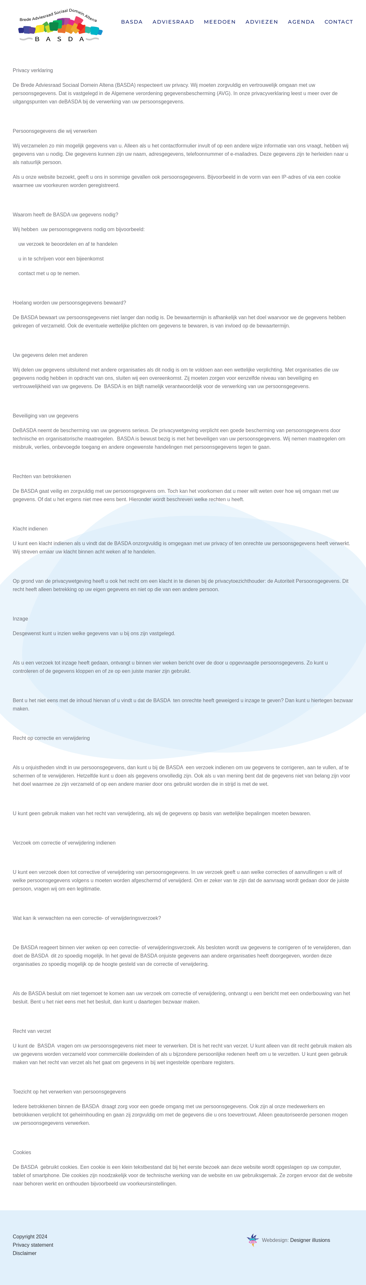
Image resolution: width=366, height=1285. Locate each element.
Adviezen (262, 22)
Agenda (301, 22)
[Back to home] (60, 25)
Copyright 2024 (30, 1236)
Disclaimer (25, 1253)
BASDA (132, 22)
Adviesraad (173, 22)
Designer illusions (310, 1240)
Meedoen (220, 22)
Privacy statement (33, 1245)
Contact (339, 22)
